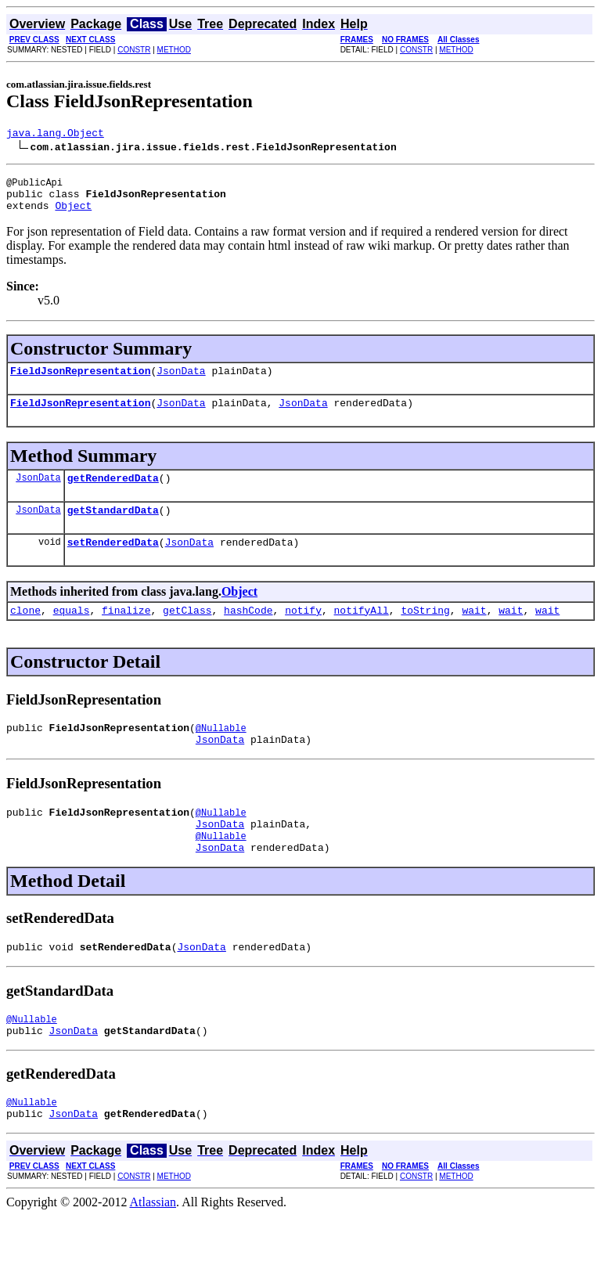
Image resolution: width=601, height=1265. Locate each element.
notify (303, 633)
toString (425, 633)
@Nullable (221, 753)
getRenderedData (113, 494)
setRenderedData (113, 563)
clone (25, 633)
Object (73, 214)
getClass (187, 633)
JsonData (181, 382)
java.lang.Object (55, 135)
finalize (126, 633)
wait (474, 633)
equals (71, 633)
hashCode (248, 633)
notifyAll (361, 633)
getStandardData (113, 528)
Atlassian (153, 1251)
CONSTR (133, 49)
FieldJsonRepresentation (80, 382)
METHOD (174, 49)
